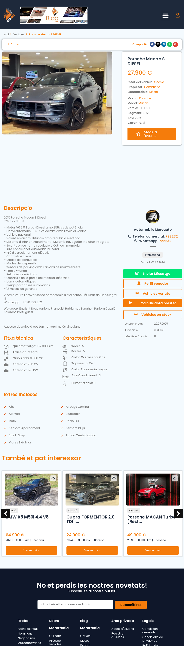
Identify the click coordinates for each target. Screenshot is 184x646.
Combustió (152, 87)
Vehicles (18, 34)
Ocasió (159, 82)
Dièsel (153, 92)
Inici (6, 34)
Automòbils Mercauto (153, 174)
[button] (165, 15)
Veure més (31, 495)
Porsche (145, 98)
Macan (143, 103)
